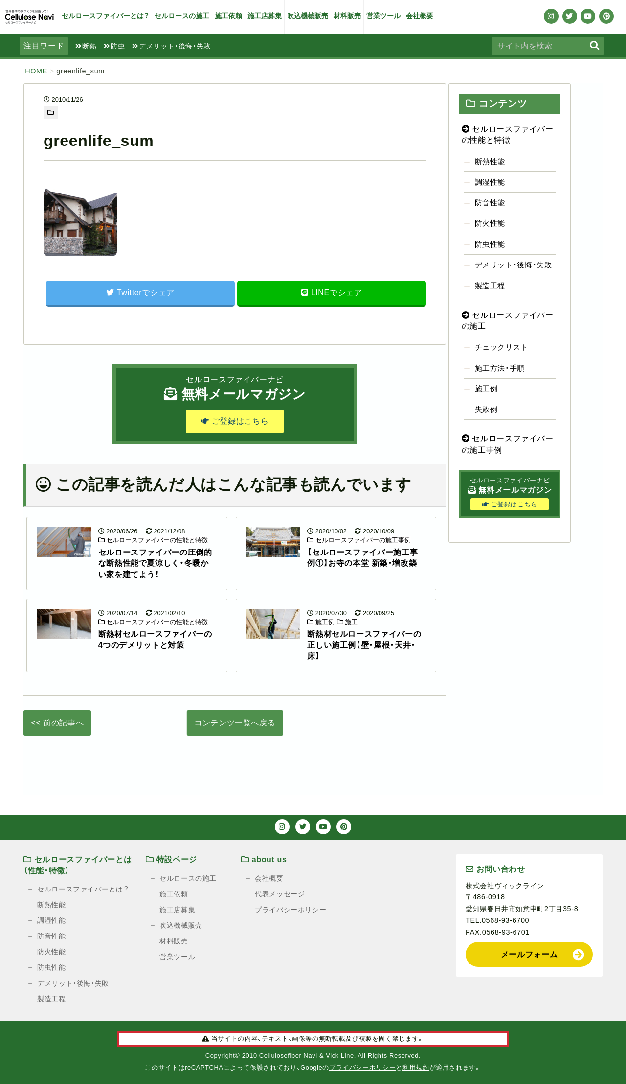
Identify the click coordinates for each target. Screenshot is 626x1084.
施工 (347, 622)
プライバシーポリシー (290, 910)
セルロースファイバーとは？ (105, 16)
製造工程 (490, 285)
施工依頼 (228, 16)
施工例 (321, 622)
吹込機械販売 (307, 16)
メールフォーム (529, 954)
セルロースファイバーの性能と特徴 (153, 540)
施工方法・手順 (500, 368)
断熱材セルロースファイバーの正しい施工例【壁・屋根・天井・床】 (364, 645)
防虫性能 (490, 244)
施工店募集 (264, 16)
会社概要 (419, 16)
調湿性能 (490, 182)
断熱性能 (490, 161)
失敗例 (486, 409)
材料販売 (347, 16)
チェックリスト (501, 347)
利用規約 (415, 1067)
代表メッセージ (280, 894)
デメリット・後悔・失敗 (171, 46)
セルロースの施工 (182, 16)
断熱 (85, 46)
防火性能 (490, 223)
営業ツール (383, 16)
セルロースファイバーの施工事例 (359, 540)
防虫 (114, 46)
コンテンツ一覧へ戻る (234, 723)
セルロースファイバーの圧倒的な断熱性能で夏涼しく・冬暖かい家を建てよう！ (155, 563)
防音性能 (490, 202)
